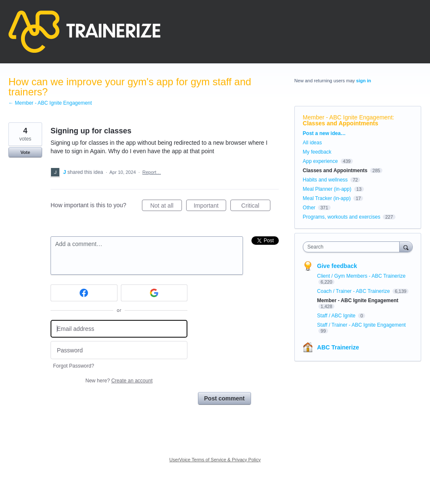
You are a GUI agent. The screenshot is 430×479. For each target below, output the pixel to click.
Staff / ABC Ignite (337, 316)
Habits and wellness (325, 180)
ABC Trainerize (338, 347)
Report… (151, 172)
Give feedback (337, 266)
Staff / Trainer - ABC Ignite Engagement (361, 325)
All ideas (312, 143)
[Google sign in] (154, 292)
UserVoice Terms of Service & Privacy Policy (215, 459)
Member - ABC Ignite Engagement (348, 117)
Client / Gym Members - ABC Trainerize (361, 276)
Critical (255, 206)
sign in (363, 80)
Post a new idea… (324, 133)
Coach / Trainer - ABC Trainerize (354, 291)
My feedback (317, 152)
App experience (320, 161)
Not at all (166, 206)
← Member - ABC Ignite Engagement (50, 103)
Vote (25, 152)
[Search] (406, 246)
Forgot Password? (73, 366)
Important (210, 206)
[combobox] (353, 247)
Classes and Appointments (340, 123)
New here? (118, 381)
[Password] (119, 350)
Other (309, 208)
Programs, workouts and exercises (341, 217)
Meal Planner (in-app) (327, 189)
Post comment (224, 398)
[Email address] (119, 329)
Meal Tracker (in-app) (327, 198)
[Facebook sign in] (84, 292)
